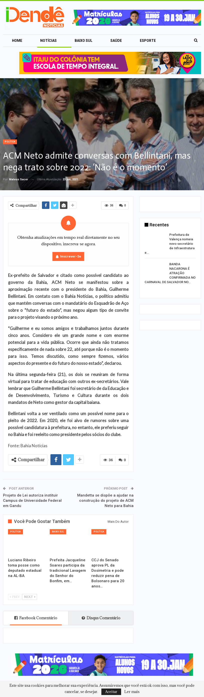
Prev (15, 597)
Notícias (48, 41)
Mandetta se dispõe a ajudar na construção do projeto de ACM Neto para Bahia (105, 500)
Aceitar (111, 691)
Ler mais (132, 692)
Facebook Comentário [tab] (35, 618)
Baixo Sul (83, 41)
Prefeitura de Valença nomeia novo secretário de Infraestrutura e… (170, 243)
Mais (144, 41)
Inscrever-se (70, 256)
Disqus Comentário (101, 618)
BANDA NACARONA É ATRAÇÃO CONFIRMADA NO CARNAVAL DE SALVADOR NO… (170, 273)
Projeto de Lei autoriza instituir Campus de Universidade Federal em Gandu (32, 500)
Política (10, 141)
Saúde (116, 41)
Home (17, 41)
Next (29, 597)
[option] (170, 259)
